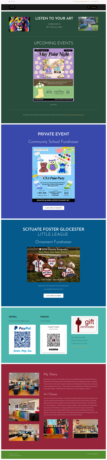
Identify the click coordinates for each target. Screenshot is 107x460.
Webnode (95, 453)
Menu (94, 7)
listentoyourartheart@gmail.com (82, 1)
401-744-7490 (95, 1)
